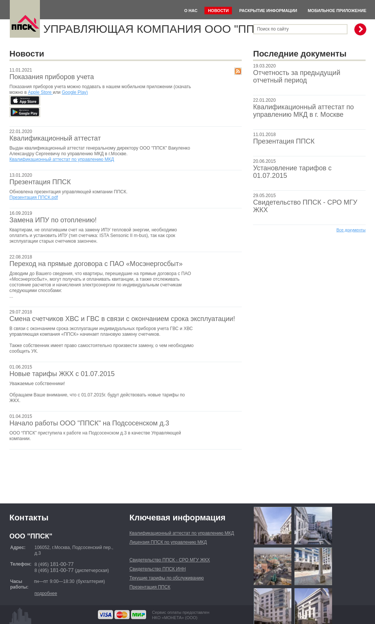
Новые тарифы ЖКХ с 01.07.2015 (62, 374)
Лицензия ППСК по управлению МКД (168, 542)
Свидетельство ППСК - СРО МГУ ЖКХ (170, 560)
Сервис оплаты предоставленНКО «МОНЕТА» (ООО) (180, 615)
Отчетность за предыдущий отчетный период (296, 76)
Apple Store (40, 92)
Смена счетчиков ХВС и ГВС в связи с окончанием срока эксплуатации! (122, 319)
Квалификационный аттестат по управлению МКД (61, 159)
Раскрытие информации (268, 10)
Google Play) (75, 92)
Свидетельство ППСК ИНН (158, 569)
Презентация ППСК (283, 141)
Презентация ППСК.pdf (33, 197)
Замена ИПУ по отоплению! (53, 220)
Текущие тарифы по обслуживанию (167, 578)
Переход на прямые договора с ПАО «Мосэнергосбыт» (96, 264)
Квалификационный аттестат (55, 138)
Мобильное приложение (337, 10)
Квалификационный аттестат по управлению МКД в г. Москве (303, 110)
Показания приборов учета (51, 77)
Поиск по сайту (273, 29)
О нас (190, 10)
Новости (218, 10)
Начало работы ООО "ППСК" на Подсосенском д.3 (89, 423)
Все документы (351, 230)
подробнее (45, 593)
